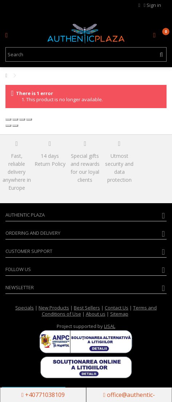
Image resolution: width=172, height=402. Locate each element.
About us (95, 314)
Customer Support (28, 251)
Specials (24, 307)
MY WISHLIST (139, 5)
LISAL (109, 326)
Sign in (152, 5)
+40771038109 (43, 395)
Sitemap (119, 314)
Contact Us (116, 307)
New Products (54, 307)
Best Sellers (87, 307)
